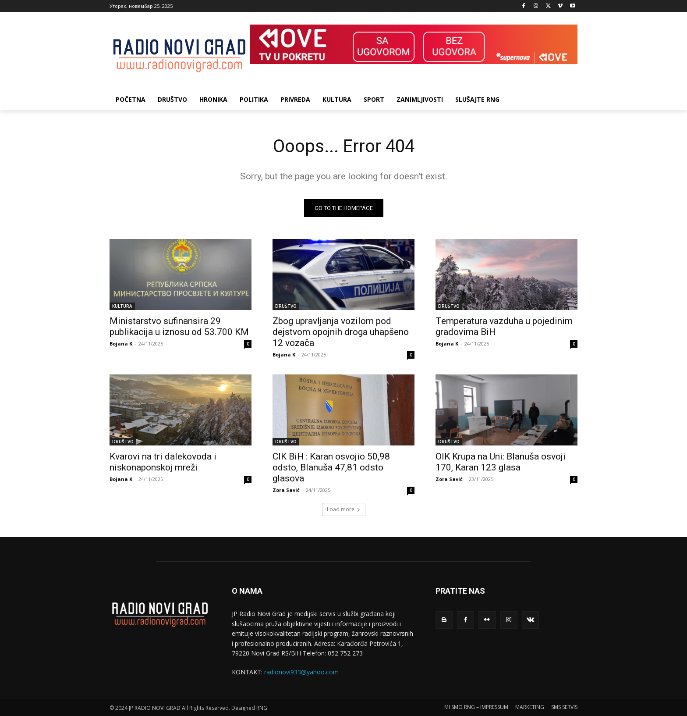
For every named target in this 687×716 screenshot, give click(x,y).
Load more (344, 509)
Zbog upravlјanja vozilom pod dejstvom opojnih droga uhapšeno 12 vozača (341, 332)
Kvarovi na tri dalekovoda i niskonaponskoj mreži (163, 462)
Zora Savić (286, 490)
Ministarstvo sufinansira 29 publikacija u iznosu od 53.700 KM (179, 326)
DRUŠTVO (286, 306)
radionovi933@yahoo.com (301, 672)
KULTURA (122, 306)
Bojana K (121, 343)
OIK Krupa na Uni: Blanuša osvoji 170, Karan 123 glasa (501, 462)
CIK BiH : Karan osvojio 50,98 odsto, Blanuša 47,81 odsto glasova (331, 467)
